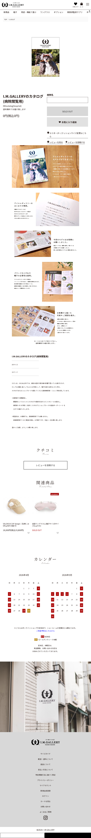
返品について (45, 764)
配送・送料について (45, 759)
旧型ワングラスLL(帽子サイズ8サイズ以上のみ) (45, 525)
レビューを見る (56, 142)
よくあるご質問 (45, 812)
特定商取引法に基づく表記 (45, 775)
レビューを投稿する (76, 142)
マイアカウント (45, 785)
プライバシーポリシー (45, 780)
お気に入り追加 (68, 122)
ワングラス (45, 12)
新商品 (6, 12)
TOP (5, 19)
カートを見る (45, 801)
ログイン (45, 796)
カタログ (12, 19)
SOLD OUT (67, 111)
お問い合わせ (45, 806)
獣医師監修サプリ (74, 12)
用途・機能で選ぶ (28, 12)
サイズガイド (45, 754)
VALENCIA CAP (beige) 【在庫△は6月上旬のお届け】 (16, 525)
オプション (58, 12)
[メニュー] (87, 4)
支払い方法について (45, 769)
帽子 (15, 12)
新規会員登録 (45, 791)
